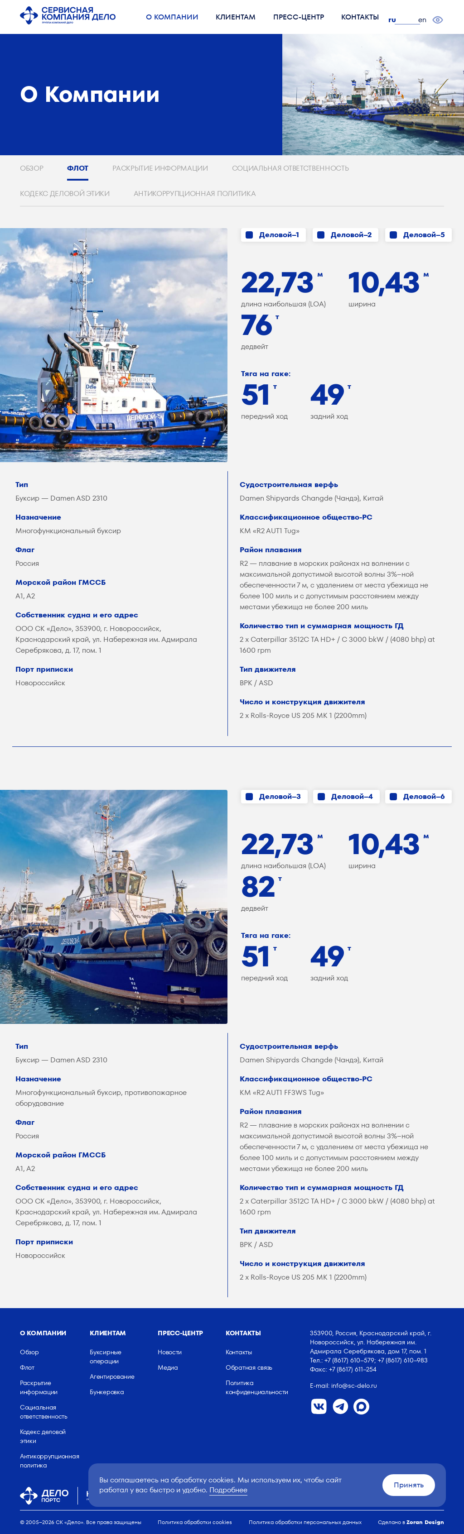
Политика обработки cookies (195, 1522)
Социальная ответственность (44, 1412)
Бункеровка (107, 1391)
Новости (170, 1352)
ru (392, 19)
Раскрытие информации (39, 1387)
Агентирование (112, 1376)
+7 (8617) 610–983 (403, 1360)
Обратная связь (249, 1367)
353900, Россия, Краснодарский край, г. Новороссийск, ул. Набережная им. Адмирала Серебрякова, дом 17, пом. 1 (370, 1342)
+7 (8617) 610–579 (349, 1360)
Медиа (168, 1367)
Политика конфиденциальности (257, 1387)
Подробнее (228, 1490)
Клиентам (233, 20)
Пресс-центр (295, 20)
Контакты (357, 20)
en (422, 19)
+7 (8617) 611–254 (353, 1369)
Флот (27, 1367)
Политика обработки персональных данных (305, 1522)
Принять (409, 1485)
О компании (169, 20)
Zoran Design (425, 1522)
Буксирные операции (105, 1357)
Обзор (29, 1352)
